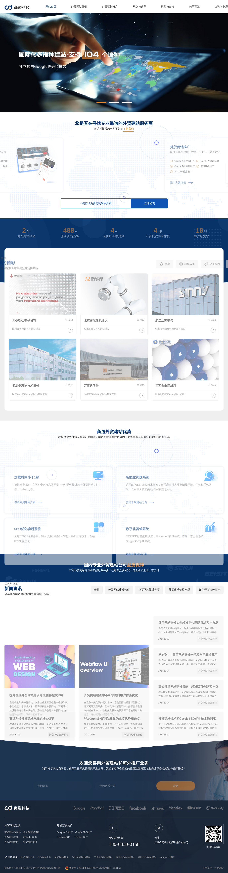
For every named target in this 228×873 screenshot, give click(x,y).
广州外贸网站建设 (103, 857)
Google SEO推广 (83, 832)
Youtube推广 (81, 837)
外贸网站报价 (30, 842)
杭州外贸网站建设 (125, 857)
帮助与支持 (167, 6)
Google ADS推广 (65, 832)
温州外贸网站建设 (147, 857)
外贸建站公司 (27, 857)
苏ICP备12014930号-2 (89, 868)
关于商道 (194, 6)
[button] (101, 102)
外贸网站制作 (44, 857)
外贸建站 (219, 868)
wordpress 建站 (167, 857)
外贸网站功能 (11, 837)
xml (114, 868)
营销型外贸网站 (12, 832)
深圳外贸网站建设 (81, 857)
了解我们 (128, 128)
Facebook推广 (63, 837)
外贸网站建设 (62, 857)
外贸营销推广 (110, 6)
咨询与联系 (221, 6)
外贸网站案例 (79, 6)
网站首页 (51, 6)
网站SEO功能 (30, 837)
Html (118, 868)
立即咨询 (149, 203)
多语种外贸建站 (31, 832)
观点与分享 (139, 6)
